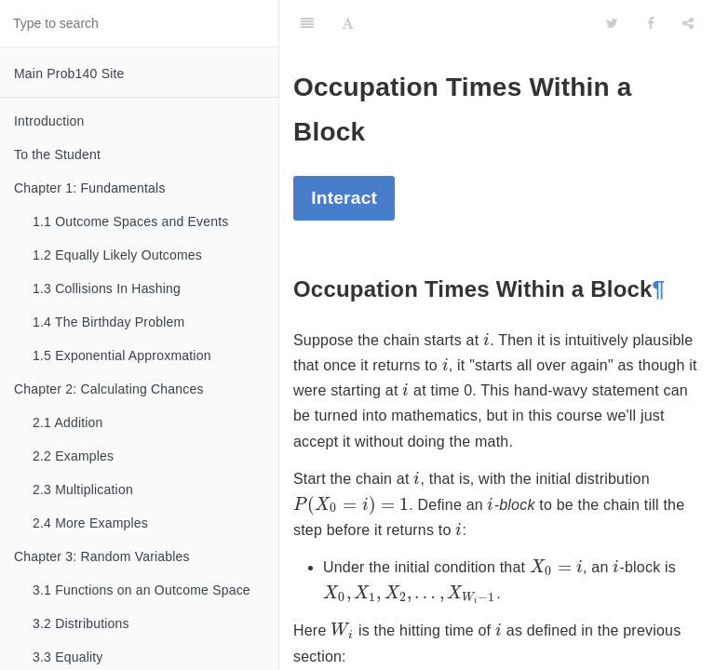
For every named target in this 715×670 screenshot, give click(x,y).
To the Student (57, 154)
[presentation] (486, 340)
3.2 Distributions (81, 623)
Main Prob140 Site (69, 73)
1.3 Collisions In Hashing (107, 288)
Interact (344, 198)
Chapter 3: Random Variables (102, 556)
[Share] (688, 23)
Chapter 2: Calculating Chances (109, 389)
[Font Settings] (348, 23)
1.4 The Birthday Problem (108, 322)
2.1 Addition (68, 422)
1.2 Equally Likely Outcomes (117, 255)
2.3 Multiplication (83, 489)
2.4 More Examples (90, 523)
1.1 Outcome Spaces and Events (130, 221)
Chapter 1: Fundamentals (90, 188)
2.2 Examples (73, 456)
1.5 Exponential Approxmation (122, 355)
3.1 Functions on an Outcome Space (141, 590)
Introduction (49, 121)
